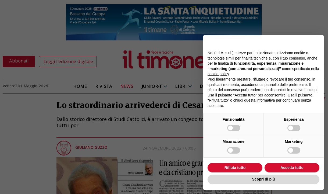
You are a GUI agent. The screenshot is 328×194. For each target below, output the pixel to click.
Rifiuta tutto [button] (235, 167)
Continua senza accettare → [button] (294, 42)
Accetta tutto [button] (292, 167)
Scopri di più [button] (263, 179)
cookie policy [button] (218, 74)
